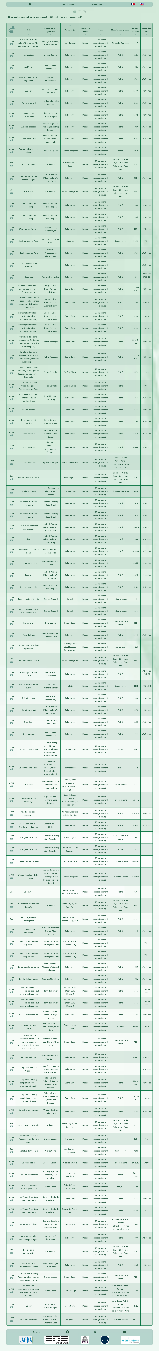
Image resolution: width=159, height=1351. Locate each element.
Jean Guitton (50, 531)
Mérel (45, 1264)
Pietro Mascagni (50, 342)
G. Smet (48, 685)
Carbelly (70, 600)
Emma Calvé (70, 290)
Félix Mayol (70, 56)
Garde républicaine (70, 463)
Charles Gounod (51, 600)
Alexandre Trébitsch (50, 968)
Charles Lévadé (50, 1140)
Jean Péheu (49, 431)
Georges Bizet (50, 286)
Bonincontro (50, 624)
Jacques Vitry (70, 945)
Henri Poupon (51, 117)
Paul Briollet (51, 1060)
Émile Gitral (51, 506)
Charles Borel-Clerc (50, 634)
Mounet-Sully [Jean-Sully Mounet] (70, 991)
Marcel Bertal (51, 785)
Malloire (70, 687)
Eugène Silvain (70, 373)
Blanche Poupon (50, 114)
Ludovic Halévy (50, 293)
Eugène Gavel (50, 797)
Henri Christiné (50, 45)
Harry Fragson (70, 44)
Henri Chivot (47, 1027)
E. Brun (67, 644)
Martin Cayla (50, 165)
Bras (76, 192)
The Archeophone (66, 4)
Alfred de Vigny (50, 1308)
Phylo (50, 828)
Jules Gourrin (50, 228)
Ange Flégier (50, 1305)
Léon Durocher (50, 840)
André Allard (70, 1140)
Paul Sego (47, 1172)
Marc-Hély (50, 400)
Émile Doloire (50, 421)
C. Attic (45, 980)
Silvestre (54, 127)
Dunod (67, 780)
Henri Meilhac (50, 290)
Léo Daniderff (50, 1237)
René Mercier (50, 397)
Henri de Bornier (50, 992)
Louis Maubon (50, 789)
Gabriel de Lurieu (50, 1082)
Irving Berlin (50, 443)
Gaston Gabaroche (50, 562)
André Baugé (70, 1291)
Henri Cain (50, 1201)
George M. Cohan (50, 42)
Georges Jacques (50, 1163)
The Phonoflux (97, 4)
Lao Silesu (47, 1067)
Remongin (53, 1264)
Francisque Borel (50, 1225)
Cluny (56, 90)
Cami (51, 565)
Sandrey (70, 242)
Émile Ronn (50, 1240)
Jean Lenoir (47, 90)
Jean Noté (70, 1225)
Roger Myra (50, 231)
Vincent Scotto (50, 56)
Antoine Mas (49, 1015)
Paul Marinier (50, 69)
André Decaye (50, 424)
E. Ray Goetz (50, 743)
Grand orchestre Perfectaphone (69, 783)
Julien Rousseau (70, 1189)
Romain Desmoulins (50, 278)
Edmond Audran (50, 1024)
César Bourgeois (70, 651)
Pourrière (50, 93)
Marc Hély (50, 714)
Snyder (50, 446)
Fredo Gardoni (69, 891)
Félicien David (50, 1078)
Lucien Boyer (50, 182)
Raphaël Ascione (50, 1012)
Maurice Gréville (70, 1163)
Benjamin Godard (50, 1198)
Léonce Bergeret (50, 151)
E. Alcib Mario (50, 1267)
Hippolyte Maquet (51, 463)
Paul (74, 478)
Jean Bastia (50, 553)
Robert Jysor (70, 624)
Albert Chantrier (50, 550)
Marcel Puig (67, 894)
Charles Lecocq (50, 1278)
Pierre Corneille (50, 373)
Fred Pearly (48, 102)
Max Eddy (54, 945)
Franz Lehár (47, 942)
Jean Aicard (50, 676)
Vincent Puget (49, 124)
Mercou (67, 478)
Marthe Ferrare (70, 942)
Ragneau (70, 1320)
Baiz (76, 894)
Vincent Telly (50, 257)
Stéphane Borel (50, 1228)
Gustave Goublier (50, 836)
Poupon (50, 131)
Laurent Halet (50, 143)
